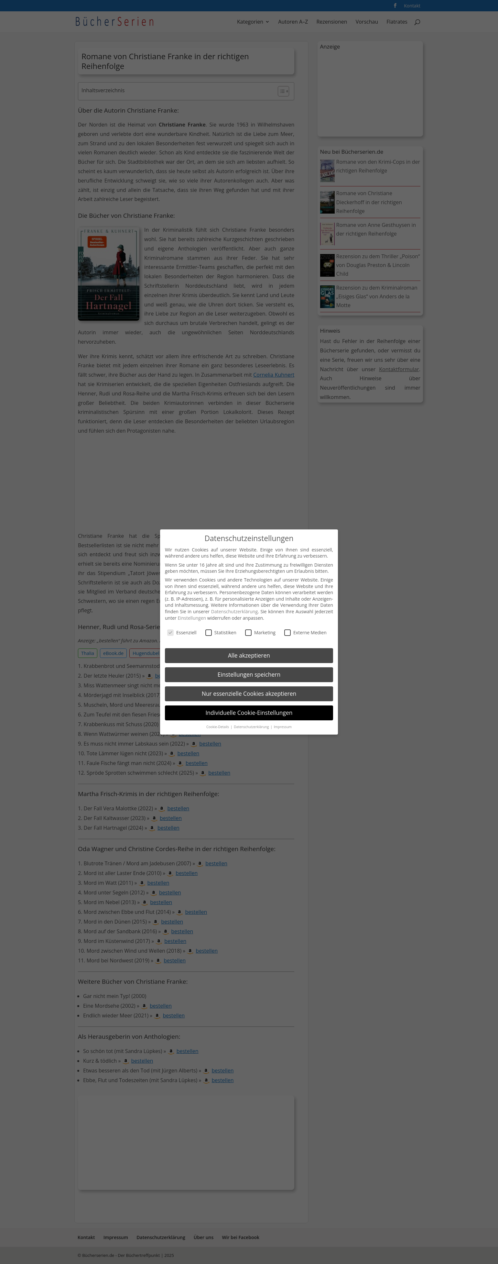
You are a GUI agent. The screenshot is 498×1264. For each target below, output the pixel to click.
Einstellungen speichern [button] (249, 674)
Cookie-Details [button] (218, 727)
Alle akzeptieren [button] (249, 655)
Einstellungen (192, 618)
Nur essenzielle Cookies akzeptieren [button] (249, 693)
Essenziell (182, 632)
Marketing (260, 632)
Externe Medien (305, 632)
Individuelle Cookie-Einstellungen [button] (248, 712)
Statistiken (220, 632)
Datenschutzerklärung (234, 611)
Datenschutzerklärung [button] (252, 727)
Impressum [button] (283, 727)
